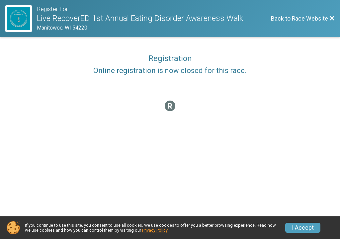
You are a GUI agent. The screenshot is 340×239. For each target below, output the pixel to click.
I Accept (303, 227)
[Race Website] (21, 18)
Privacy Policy (154, 230)
